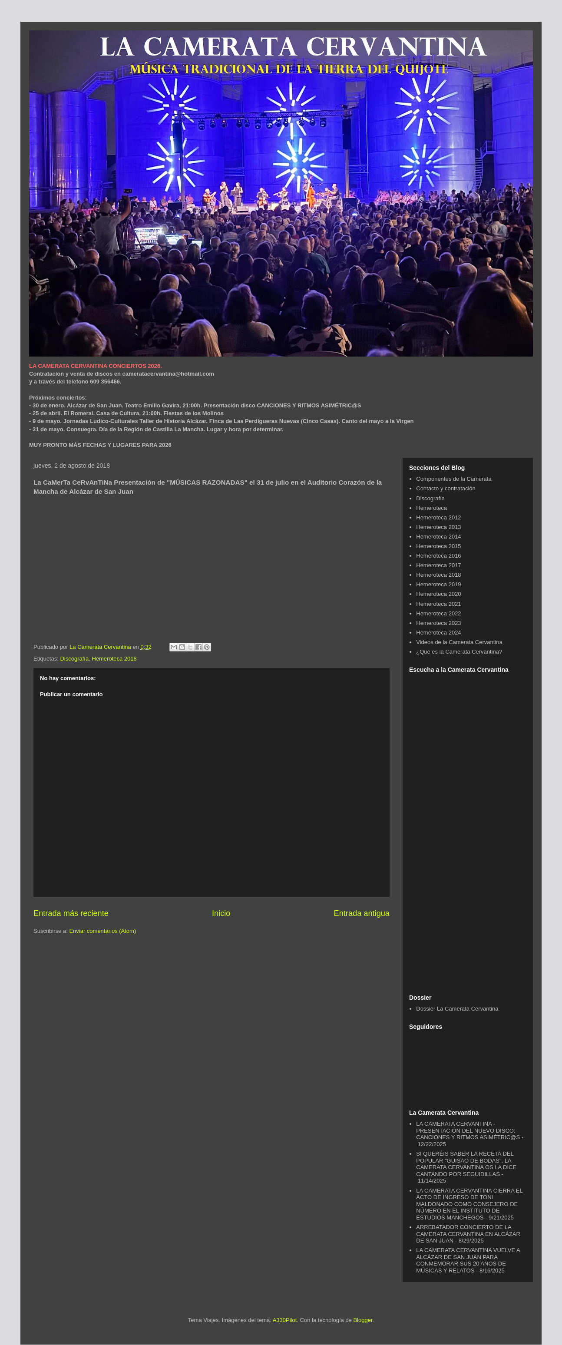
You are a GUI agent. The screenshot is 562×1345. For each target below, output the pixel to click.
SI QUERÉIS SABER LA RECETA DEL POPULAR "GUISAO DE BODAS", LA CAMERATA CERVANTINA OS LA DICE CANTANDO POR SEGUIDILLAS (466, 1163)
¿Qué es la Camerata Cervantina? (459, 651)
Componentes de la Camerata (453, 479)
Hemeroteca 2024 (438, 632)
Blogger (362, 1320)
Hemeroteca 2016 (438, 555)
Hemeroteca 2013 (438, 527)
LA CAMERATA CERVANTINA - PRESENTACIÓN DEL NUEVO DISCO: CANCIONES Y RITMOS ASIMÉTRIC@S (468, 1130)
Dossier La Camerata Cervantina (457, 1008)
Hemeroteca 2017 (438, 565)
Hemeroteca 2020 (438, 594)
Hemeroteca (431, 508)
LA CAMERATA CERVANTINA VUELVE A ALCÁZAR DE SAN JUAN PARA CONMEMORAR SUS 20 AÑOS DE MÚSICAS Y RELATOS (468, 1260)
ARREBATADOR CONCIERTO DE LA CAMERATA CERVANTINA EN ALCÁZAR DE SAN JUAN (468, 1234)
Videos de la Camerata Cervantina (459, 642)
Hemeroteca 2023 (438, 623)
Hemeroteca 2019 (438, 584)
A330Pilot (285, 1320)
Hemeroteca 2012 (438, 517)
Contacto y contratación (446, 488)
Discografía (74, 658)
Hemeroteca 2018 (114, 658)
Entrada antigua (362, 913)
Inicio (221, 913)
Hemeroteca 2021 (438, 604)
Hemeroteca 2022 (438, 613)
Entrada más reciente (71, 913)
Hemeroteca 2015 (438, 546)
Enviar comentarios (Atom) (102, 931)
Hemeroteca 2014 (438, 536)
